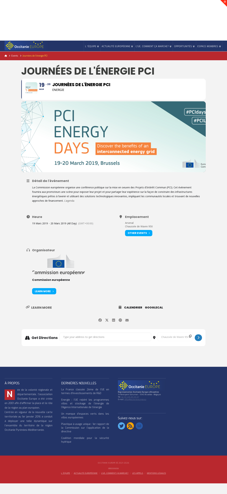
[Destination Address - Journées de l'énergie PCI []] (175, 347)
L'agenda (69, 211)
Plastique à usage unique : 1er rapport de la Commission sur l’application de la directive (85, 438)
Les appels (137, 484)
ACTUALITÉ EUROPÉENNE (86, 484)
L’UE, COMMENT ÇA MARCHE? (114, 484)
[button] (223, 3)
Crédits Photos (113, 479)
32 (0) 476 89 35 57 (130, 407)
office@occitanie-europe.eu (135, 410)
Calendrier (133, 318)
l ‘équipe (65, 484)
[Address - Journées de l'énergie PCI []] (105, 347)
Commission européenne (51, 290)
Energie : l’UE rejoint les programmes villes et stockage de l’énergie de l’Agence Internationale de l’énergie (85, 414)
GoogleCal (154, 318)
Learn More (44, 302)
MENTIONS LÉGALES (156, 484)
